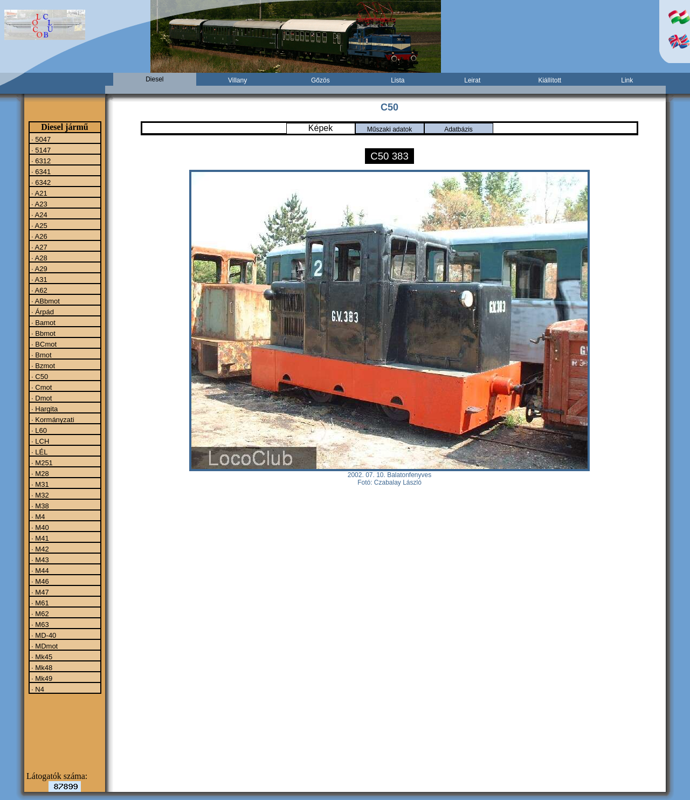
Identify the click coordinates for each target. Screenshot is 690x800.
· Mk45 (41, 656)
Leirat (472, 80)
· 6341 (40, 171)
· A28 (38, 257)
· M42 (39, 549)
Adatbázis (458, 129)
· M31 (39, 484)
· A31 (38, 279)
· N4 (37, 689)
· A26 (38, 236)
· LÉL (39, 452)
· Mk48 (41, 667)
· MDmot (44, 646)
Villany (237, 80)
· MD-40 (43, 635)
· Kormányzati (52, 419)
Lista (397, 80)
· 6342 (40, 182)
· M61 (39, 602)
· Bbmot (43, 333)
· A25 (38, 225)
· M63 (39, 624)
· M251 (41, 462)
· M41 (39, 538)
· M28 (39, 473)
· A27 (38, 247)
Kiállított (549, 80)
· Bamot (43, 322)
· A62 (38, 290)
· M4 (37, 516)
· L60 (38, 430)
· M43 (39, 559)
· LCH (40, 441)
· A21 (38, 193)
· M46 (39, 581)
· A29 (38, 268)
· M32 (39, 495)
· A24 (38, 214)
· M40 (39, 527)
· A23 (38, 204)
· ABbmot (45, 301)
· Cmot (41, 387)
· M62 (39, 613)
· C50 (39, 376)
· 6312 (40, 160)
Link (627, 80)
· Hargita (44, 408)
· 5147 (40, 150)
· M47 (39, 592)
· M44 (39, 570)
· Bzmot (43, 365)
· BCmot (43, 344)
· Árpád (42, 311)
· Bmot (41, 354)
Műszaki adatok (389, 129)
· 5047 (40, 139)
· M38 (39, 505)
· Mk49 (41, 678)
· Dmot (41, 398)
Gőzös (320, 80)
